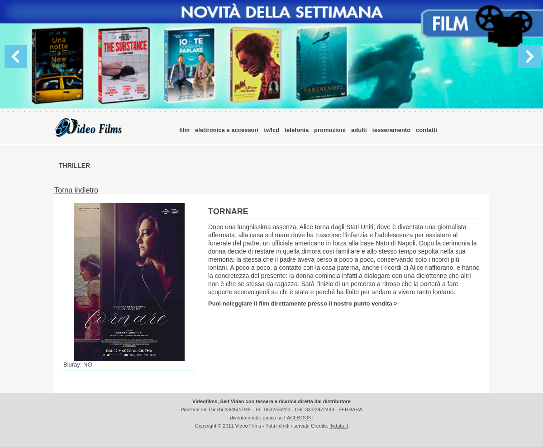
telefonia (297, 130)
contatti (426, 130)
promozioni (330, 130)
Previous (16, 56)
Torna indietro (76, 190)
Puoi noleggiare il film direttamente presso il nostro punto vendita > (302, 303)
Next (529, 56)
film (184, 130)
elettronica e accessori (226, 130)
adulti (359, 130)
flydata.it (338, 425)
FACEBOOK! (298, 417)
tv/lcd (272, 130)
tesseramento (391, 130)
